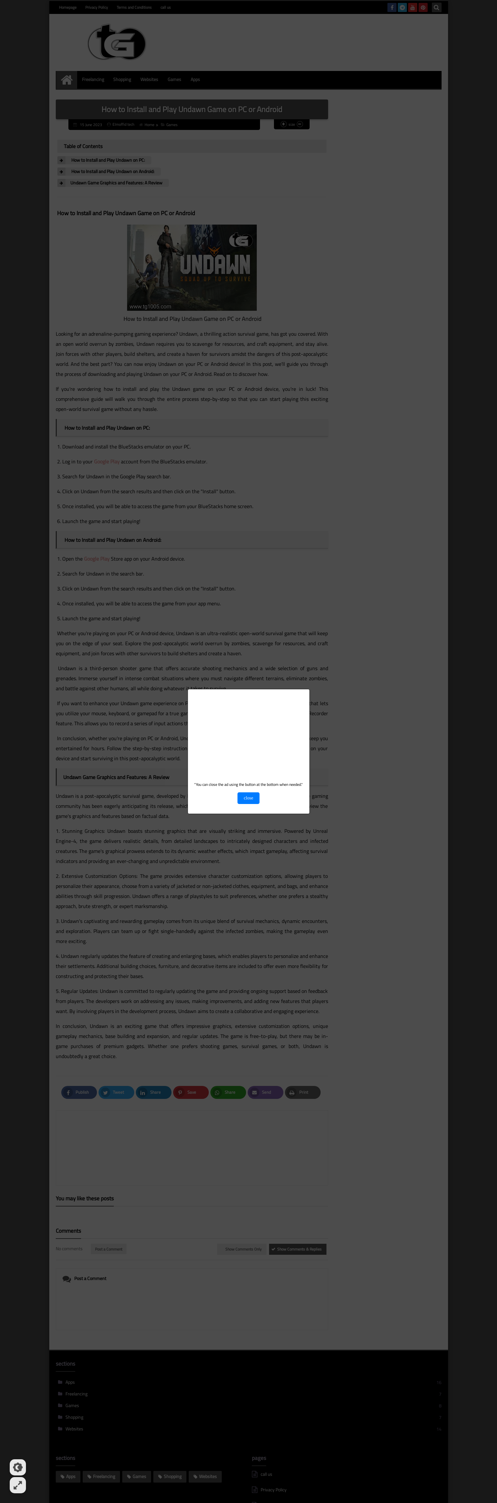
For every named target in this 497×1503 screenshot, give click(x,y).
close (248, 798)
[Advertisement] (248, 736)
